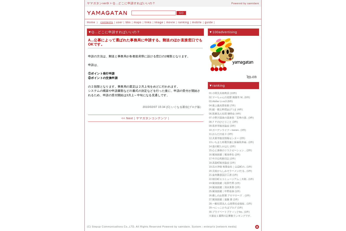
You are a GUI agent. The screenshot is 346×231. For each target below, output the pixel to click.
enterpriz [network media (220, 226)
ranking (183, 22)
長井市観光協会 (220, 125)
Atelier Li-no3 (219, 101)
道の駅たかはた (220, 146)
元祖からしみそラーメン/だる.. (229, 171)
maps (137, 22)
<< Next (127, 118)
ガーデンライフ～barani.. (226, 130)
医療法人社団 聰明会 (223, 113)
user (119, 22)
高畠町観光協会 (220, 162)
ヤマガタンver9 (98, 3)
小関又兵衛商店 (220, 93)
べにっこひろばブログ (224, 207)
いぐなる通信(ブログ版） (187, 107)
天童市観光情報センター (225, 138)
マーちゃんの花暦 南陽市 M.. (228, 97)
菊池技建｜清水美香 (223, 187)
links (148, 22)
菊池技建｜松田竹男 (223, 183)
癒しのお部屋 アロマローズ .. (228, 195)
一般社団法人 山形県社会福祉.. (229, 203)
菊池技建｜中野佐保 (223, 191)
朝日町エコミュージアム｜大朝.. (230, 179)
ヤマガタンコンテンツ (151, 118)
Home (91, 22)
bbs (128, 22)
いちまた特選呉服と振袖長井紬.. (230, 142)
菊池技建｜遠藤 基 (222, 199)
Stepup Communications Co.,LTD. (113, 226)
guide (209, 22)
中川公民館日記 (220, 158)
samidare (253, 3)
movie (170, 22)
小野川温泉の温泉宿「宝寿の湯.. (230, 117)
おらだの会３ (219, 134)
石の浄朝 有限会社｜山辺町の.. (229, 166)
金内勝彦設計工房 (222, 175)
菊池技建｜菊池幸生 (223, 154)
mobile (197, 22)
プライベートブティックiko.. (227, 211)
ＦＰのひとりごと (222, 121)
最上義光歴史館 (220, 105)
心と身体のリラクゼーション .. (229, 150)
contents (106, 22)
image (158, 22)
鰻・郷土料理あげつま (224, 109)
